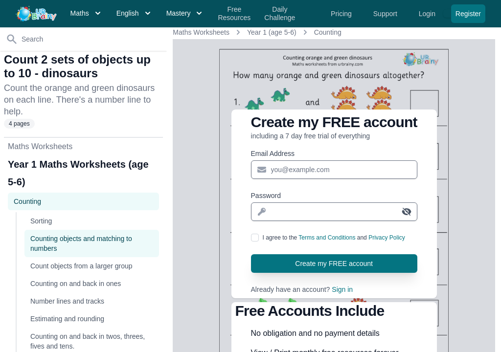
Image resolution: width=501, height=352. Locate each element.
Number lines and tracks (67, 301)
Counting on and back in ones (75, 283)
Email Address (273, 153)
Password (266, 195)
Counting (328, 32)
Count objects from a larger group (81, 266)
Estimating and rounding (67, 319)
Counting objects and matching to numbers (81, 243)
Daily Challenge (279, 13)
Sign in (342, 289)
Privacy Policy (386, 237)
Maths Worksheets (201, 32)
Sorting (41, 221)
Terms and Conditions (326, 237)
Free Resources (234, 13)
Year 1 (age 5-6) (271, 32)
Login (428, 14)
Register (468, 14)
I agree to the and (334, 237)
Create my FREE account (334, 263)
